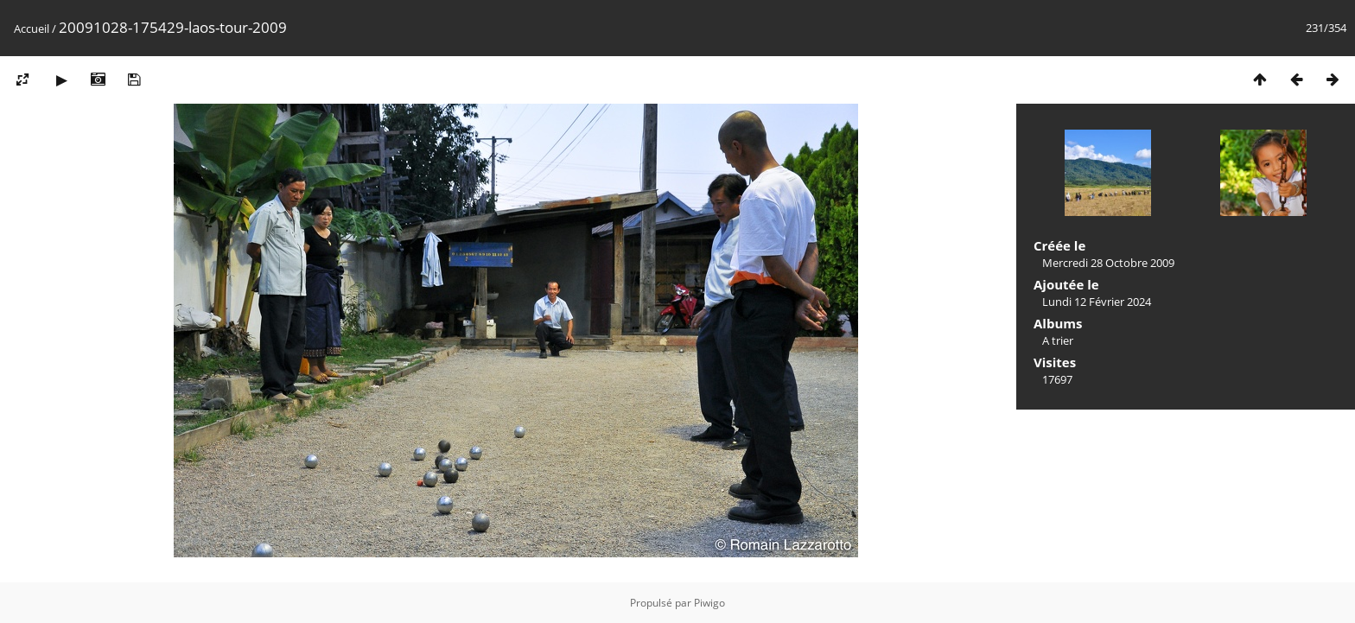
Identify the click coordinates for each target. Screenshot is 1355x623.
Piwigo (709, 602)
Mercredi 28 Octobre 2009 (1108, 262)
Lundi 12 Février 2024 (1096, 301)
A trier (1057, 340)
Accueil (31, 28)
